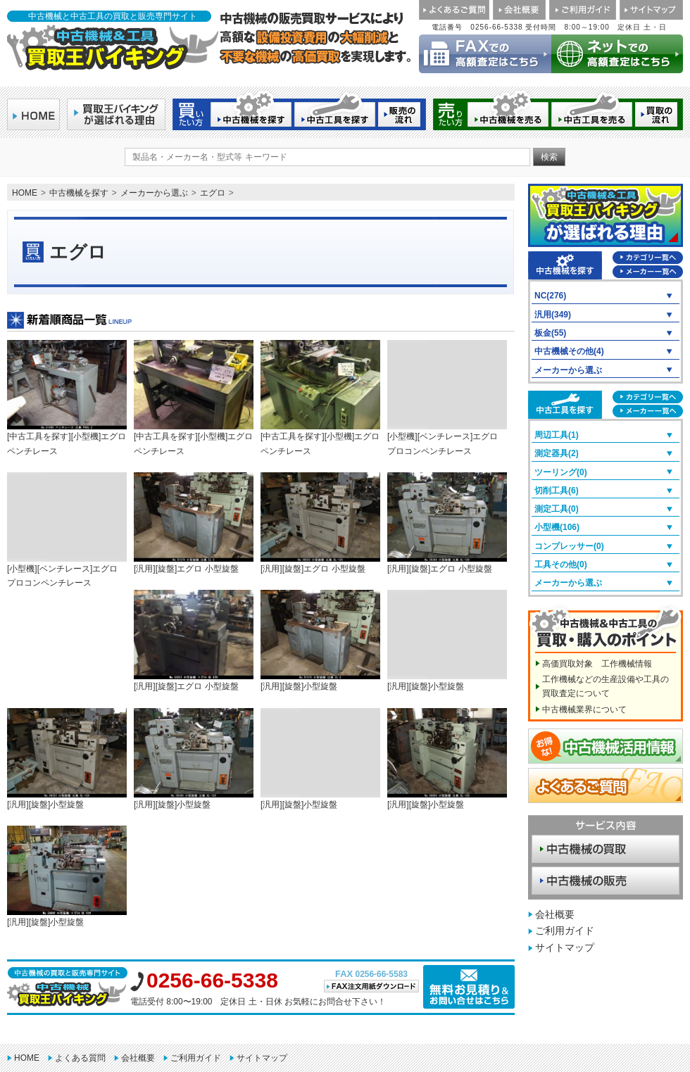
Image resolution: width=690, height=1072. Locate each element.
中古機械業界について (584, 709)
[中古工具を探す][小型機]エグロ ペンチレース (67, 397)
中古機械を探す (78, 193)
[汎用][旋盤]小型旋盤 (320, 640)
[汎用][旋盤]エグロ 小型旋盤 (193, 523)
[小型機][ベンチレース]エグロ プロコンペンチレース (447, 397)
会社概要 (555, 914)
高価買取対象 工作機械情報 (597, 664)
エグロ (212, 193)
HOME (24, 193)
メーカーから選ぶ (154, 193)
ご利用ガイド (564, 930)
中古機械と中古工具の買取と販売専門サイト (112, 16)
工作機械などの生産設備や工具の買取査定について (605, 686)
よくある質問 (80, 1058)
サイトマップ (564, 947)
